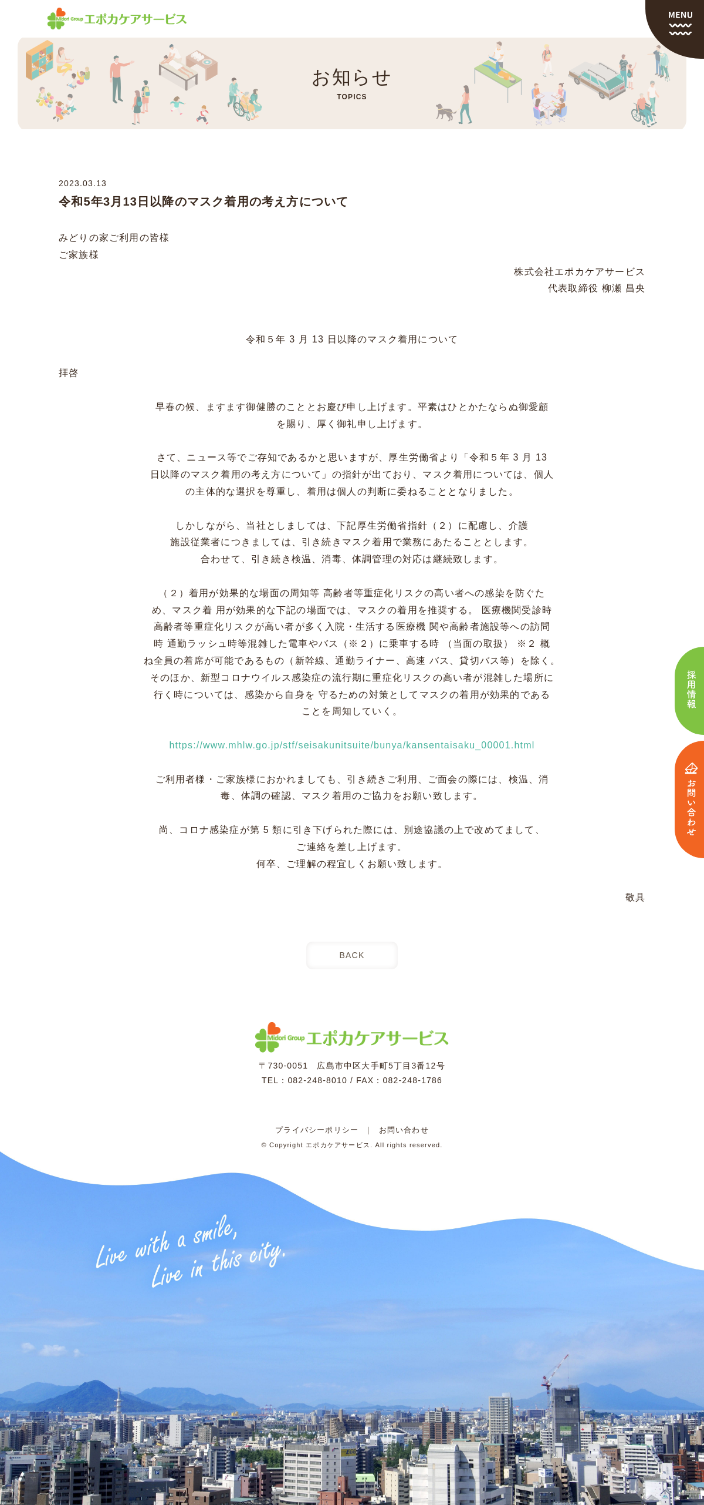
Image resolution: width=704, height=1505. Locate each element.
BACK (352, 955)
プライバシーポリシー (316, 1130)
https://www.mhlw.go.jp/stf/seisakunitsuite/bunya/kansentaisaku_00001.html (351, 745)
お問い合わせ (404, 1130)
